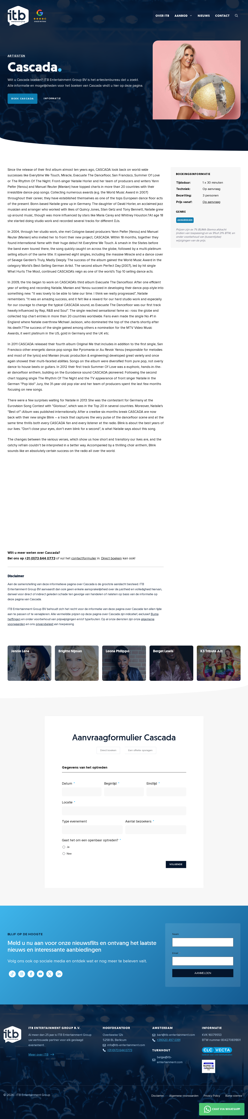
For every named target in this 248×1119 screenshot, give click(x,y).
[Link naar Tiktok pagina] (12, 973)
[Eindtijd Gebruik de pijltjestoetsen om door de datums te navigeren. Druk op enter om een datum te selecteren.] (166, 791)
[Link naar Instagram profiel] (21, 973)
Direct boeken (111, 558)
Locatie (67, 802)
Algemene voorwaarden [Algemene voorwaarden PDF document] (183, 1096)
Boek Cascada (22, 98)
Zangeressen (185, 220)
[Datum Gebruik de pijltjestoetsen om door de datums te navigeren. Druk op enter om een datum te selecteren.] (82, 791)
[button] (236, 16)
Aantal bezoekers (138, 821)
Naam (175, 934)
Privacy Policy (212, 1096)
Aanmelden (203, 973)
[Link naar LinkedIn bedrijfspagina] (59, 973)
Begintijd (110, 784)
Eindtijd (152, 784)
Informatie (52, 98)
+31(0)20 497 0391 (168, 1040)
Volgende (176, 864)
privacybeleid (45, 624)
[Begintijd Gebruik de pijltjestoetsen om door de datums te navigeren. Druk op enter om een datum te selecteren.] (124, 791)
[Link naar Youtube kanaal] (40, 973)
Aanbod (185, 16)
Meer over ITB (38, 1054)
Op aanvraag (211, 202)
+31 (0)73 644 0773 (40, 558)
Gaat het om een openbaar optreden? (90, 840)
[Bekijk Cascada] (29, 663)
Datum (67, 784)
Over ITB (162, 16)
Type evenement (74, 821)
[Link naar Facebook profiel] (31, 973)
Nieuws (204, 16)
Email (175, 953)
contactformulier (83, 558)
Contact (222, 16)
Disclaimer (157, 1096)
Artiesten (16, 56)
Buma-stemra (233, 1096)
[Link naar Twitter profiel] (49, 973)
